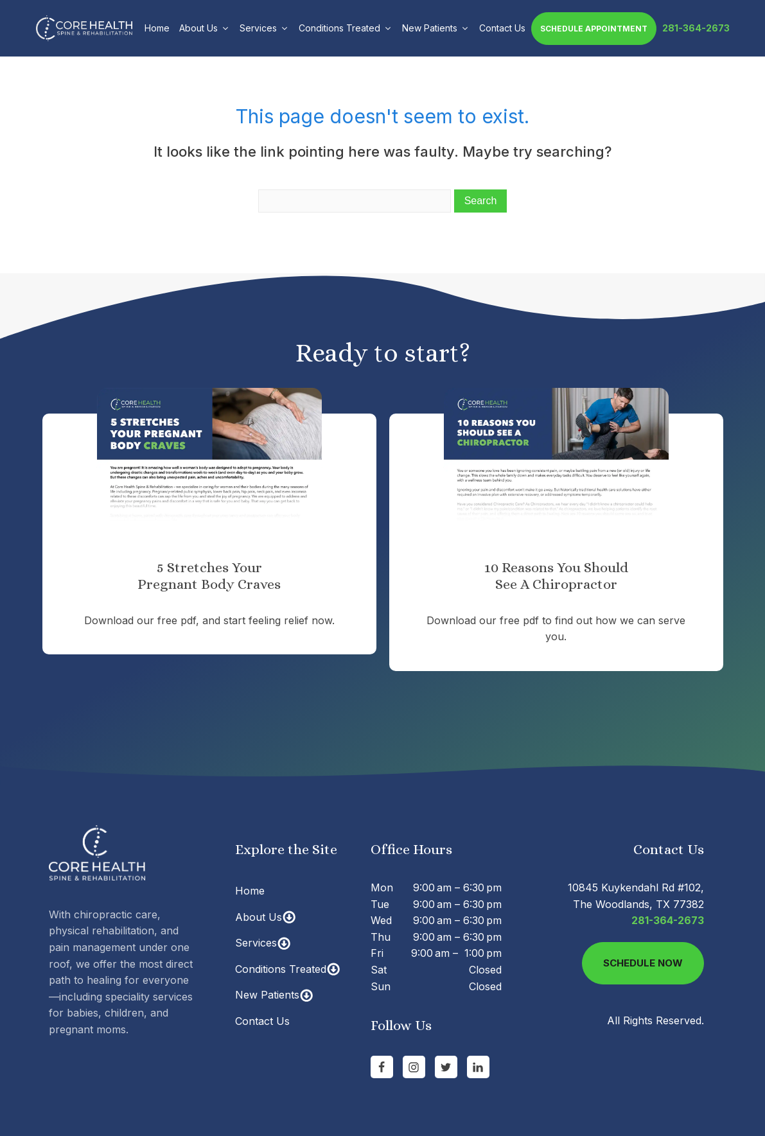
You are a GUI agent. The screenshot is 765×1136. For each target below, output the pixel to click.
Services (264, 27)
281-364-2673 (696, 27)
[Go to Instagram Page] (414, 1067)
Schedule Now (643, 963)
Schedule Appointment (593, 28)
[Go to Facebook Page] (382, 1067)
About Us (204, 27)
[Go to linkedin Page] (478, 1067)
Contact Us (502, 27)
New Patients (436, 27)
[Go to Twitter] (446, 1067)
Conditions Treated (345, 27)
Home (157, 27)
